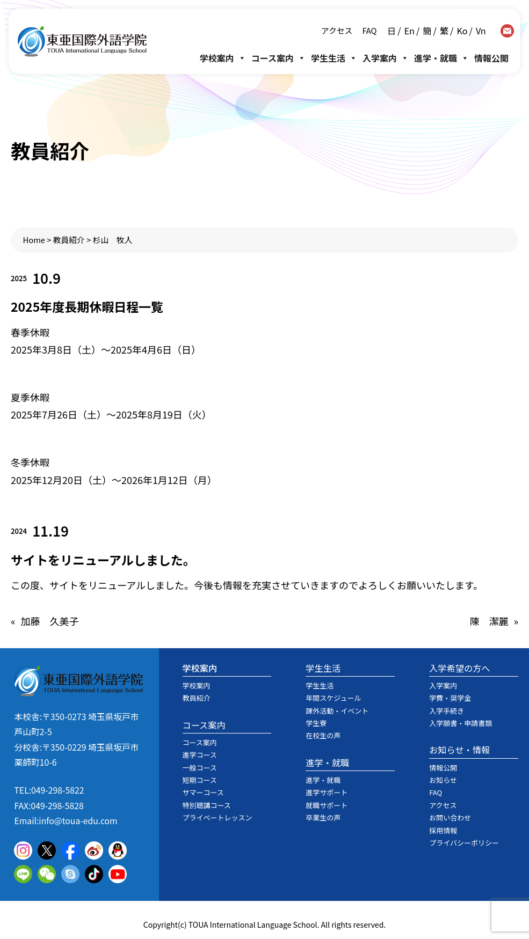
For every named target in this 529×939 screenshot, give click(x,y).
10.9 (46, 278)
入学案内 (386, 58)
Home (34, 239)
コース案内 (278, 58)
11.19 (50, 530)
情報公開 (491, 58)
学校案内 (223, 58)
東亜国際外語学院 (82, 41)
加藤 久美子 (50, 621)
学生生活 (334, 58)
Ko (461, 30)
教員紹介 (69, 239)
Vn (481, 30)
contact (507, 31)
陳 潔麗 (488, 621)
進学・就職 (441, 58)
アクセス (336, 30)
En (409, 30)
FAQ (368, 30)
